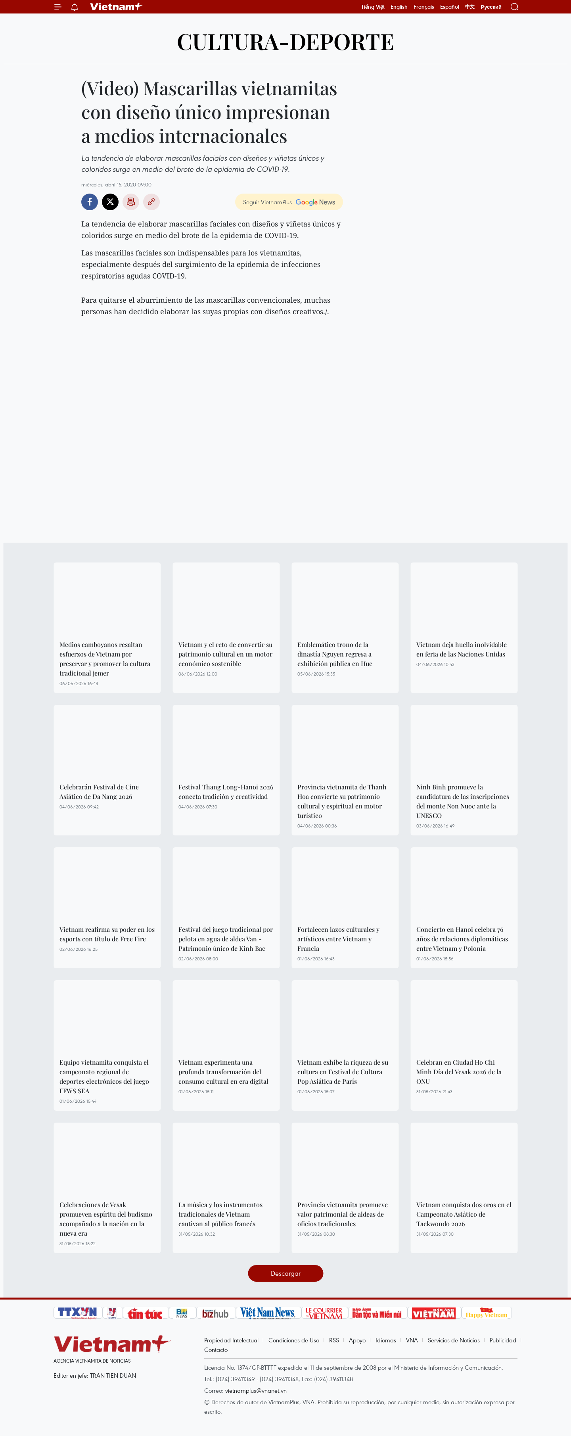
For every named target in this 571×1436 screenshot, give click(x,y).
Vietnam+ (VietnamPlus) (116, 7)
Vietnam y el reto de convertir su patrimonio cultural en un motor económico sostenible (225, 654)
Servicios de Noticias (454, 1340)
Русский (491, 7)
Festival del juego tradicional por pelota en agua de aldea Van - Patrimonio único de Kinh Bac (225, 938)
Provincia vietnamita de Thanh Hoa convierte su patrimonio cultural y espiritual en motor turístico (342, 801)
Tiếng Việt (373, 6)
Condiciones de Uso (293, 1340)
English (399, 6)
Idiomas (386, 1340)
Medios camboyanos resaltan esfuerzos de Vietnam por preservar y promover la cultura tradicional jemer (104, 658)
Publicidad (503, 1340)
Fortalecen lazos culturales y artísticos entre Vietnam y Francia (338, 938)
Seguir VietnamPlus (267, 202)
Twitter (110, 202)
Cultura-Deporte (285, 41)
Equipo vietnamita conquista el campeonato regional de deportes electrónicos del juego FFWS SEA (104, 1076)
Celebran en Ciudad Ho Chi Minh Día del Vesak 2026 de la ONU (459, 1071)
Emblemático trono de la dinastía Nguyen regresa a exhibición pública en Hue (334, 654)
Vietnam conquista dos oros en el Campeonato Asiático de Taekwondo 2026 (464, 1214)
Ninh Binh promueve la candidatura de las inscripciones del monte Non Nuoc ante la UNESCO (462, 801)
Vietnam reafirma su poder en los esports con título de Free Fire (107, 934)
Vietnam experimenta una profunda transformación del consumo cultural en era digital (223, 1071)
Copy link (151, 202)
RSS (334, 1340)
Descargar (286, 1273)
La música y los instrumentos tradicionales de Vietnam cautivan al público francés (220, 1214)
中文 (470, 7)
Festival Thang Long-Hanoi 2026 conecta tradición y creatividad (226, 792)
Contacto (216, 1349)
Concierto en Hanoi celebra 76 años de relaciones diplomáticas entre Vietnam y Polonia (462, 938)
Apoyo (357, 1340)
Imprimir (131, 202)
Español (449, 6)
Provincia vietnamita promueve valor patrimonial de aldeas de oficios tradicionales (342, 1214)
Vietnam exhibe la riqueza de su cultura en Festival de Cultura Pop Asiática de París (342, 1071)
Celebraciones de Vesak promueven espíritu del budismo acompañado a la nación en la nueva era (105, 1218)
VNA (412, 1340)
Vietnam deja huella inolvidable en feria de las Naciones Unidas (461, 649)
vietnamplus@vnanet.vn (256, 1390)
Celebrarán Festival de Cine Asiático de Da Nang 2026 (99, 792)
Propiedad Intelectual (231, 1340)
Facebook (89, 202)
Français (424, 6)
